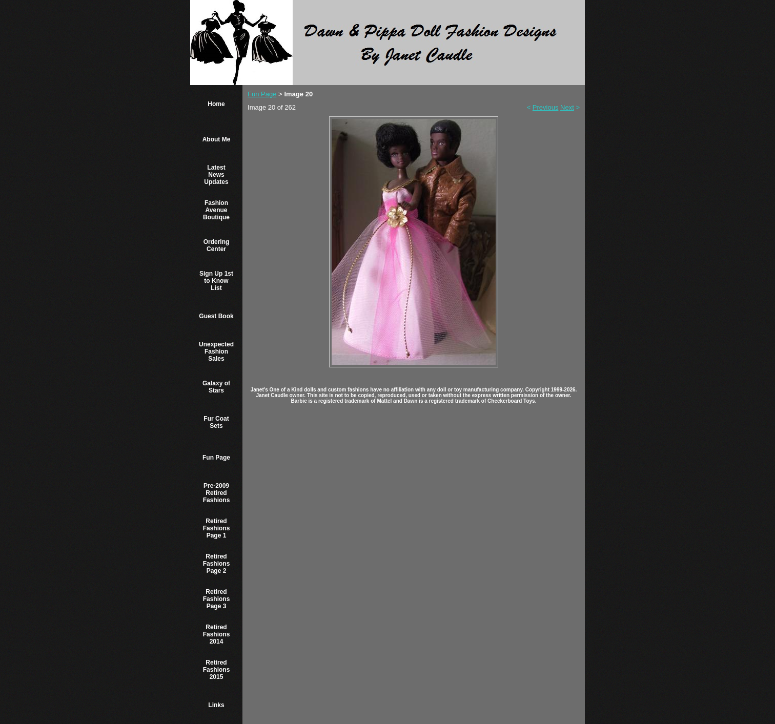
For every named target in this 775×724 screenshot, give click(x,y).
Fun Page (216, 457)
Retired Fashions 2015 (216, 669)
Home (216, 104)
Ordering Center (216, 245)
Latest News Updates (216, 174)
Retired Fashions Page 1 (216, 528)
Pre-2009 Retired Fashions (216, 493)
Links (216, 705)
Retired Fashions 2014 (216, 634)
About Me (216, 139)
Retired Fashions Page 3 (216, 599)
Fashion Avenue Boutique (216, 210)
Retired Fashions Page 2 (216, 563)
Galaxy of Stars (216, 387)
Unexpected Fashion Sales (216, 351)
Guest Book (216, 316)
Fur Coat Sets (216, 422)
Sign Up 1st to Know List (216, 281)
